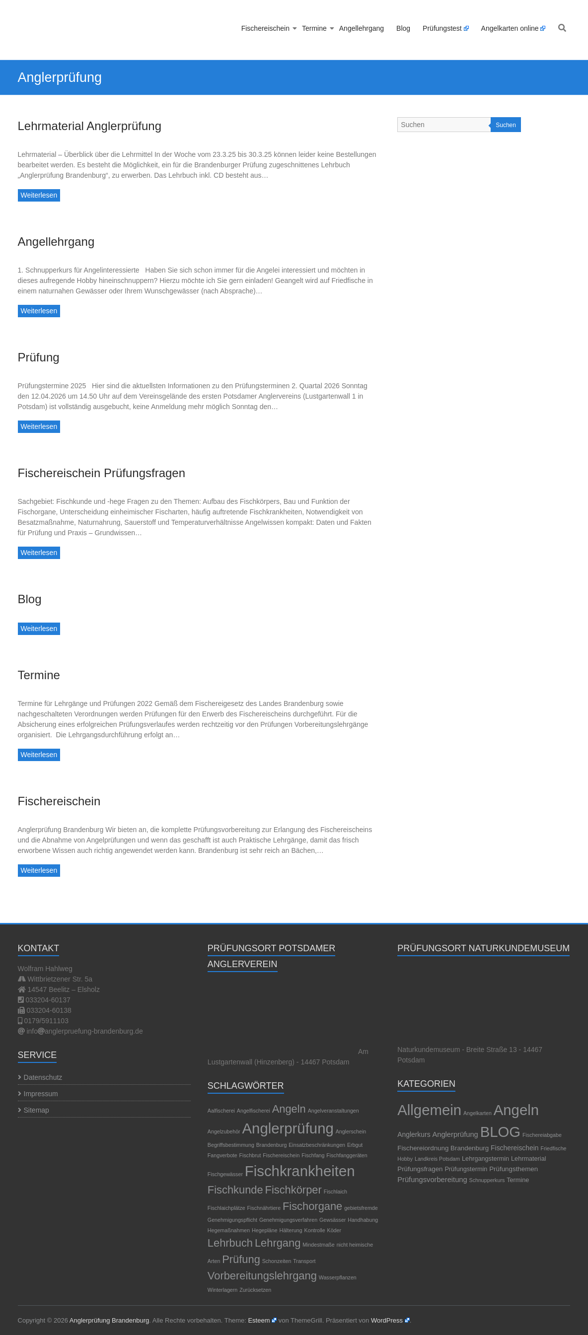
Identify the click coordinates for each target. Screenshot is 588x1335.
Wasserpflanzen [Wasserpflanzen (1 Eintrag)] (338, 1277)
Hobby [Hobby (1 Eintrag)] (405, 1159)
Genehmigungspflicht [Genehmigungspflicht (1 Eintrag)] (232, 1220)
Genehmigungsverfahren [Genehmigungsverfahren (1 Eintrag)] (288, 1220)
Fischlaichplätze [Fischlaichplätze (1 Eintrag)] (226, 1208)
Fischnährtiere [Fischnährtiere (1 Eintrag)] (264, 1208)
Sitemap (36, 1110)
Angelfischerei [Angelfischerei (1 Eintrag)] (253, 1111)
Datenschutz (43, 1077)
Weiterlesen (39, 195)
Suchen (506, 125)
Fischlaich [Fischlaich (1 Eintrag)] (335, 1191)
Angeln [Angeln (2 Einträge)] (289, 1109)
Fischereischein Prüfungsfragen (102, 473)
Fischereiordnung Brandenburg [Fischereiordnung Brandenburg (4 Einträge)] (443, 1148)
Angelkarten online (510, 28)
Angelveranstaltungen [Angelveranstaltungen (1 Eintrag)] (333, 1111)
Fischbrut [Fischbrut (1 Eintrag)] (250, 1155)
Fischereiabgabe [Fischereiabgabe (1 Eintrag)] (542, 1135)
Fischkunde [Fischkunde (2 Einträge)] (235, 1190)
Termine (314, 28)
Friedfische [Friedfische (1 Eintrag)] (553, 1148)
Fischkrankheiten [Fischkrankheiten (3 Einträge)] (300, 1171)
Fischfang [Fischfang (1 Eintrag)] (312, 1155)
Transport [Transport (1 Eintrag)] (304, 1261)
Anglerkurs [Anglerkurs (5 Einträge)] (413, 1134)
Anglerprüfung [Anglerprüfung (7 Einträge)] (455, 1134)
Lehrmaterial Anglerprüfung (90, 126)
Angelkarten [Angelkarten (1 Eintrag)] (477, 1113)
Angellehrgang (361, 28)
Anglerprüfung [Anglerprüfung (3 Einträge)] (288, 1128)
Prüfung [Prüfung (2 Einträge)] (241, 1259)
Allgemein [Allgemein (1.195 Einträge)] (429, 1110)
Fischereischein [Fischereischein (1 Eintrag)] (281, 1155)
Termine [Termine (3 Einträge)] (518, 1180)
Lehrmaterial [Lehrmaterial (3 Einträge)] (528, 1158)
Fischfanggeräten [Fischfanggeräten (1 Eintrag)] (346, 1155)
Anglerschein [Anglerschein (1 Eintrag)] (351, 1131)
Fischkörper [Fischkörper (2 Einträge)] (293, 1190)
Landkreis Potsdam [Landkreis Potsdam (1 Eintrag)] (437, 1159)
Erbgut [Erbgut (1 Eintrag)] (355, 1145)
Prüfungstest (442, 28)
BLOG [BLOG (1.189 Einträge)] (500, 1132)
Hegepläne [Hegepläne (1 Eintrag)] (265, 1230)
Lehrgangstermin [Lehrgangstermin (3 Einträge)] (485, 1158)
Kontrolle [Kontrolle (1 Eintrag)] (314, 1230)
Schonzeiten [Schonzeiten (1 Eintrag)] (277, 1261)
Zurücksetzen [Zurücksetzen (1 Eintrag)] (255, 1290)
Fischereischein (265, 28)
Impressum (41, 1094)
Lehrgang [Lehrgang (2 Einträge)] (277, 1243)
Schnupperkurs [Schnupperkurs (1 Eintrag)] (487, 1180)
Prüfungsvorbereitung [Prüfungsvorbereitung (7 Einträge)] (432, 1180)
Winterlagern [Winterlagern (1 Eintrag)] (222, 1290)
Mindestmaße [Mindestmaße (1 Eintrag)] (318, 1245)
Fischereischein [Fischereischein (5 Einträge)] (514, 1148)
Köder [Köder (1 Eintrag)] (334, 1230)
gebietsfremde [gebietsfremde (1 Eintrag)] (361, 1208)
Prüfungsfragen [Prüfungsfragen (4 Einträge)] (419, 1169)
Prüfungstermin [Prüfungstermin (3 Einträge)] (465, 1169)
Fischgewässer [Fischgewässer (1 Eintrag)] (225, 1174)
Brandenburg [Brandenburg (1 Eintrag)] (271, 1145)
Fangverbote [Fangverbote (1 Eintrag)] (222, 1155)
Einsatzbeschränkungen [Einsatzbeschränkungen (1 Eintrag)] (317, 1145)
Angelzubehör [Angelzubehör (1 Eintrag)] (224, 1131)
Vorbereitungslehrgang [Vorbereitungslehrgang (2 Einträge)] (262, 1275)
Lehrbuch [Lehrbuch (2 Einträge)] (230, 1243)
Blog (403, 28)
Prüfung (39, 357)
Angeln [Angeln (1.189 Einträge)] (516, 1110)
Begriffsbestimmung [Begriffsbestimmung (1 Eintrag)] (231, 1145)
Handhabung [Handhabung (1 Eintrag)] (363, 1220)
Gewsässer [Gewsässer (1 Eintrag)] (332, 1220)
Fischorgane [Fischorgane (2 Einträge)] (312, 1206)
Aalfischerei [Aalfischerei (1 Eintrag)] (221, 1111)
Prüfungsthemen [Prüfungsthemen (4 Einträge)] (513, 1169)
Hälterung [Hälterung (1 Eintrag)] (291, 1230)
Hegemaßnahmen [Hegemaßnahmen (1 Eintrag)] (229, 1230)
